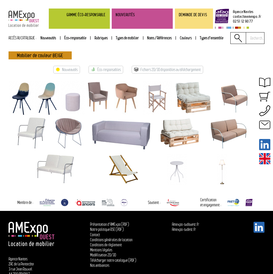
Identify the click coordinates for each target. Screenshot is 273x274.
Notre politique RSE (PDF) (107, 229)
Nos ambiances (99, 265)
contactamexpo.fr (247, 16)
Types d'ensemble (211, 37)
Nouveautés (48, 37)
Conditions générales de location (111, 239)
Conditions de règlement (106, 244)
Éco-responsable (75, 37)
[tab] (101, 38)
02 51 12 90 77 (243, 21)
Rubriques (101, 37)
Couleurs (186, 37)
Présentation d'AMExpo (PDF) (109, 224)
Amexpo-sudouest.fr (185, 224)
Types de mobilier (127, 37)
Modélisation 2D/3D (103, 254)
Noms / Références (159, 37)
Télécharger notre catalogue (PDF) (113, 260)
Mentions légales (101, 249)
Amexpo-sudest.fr (184, 229)
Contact (95, 234)
